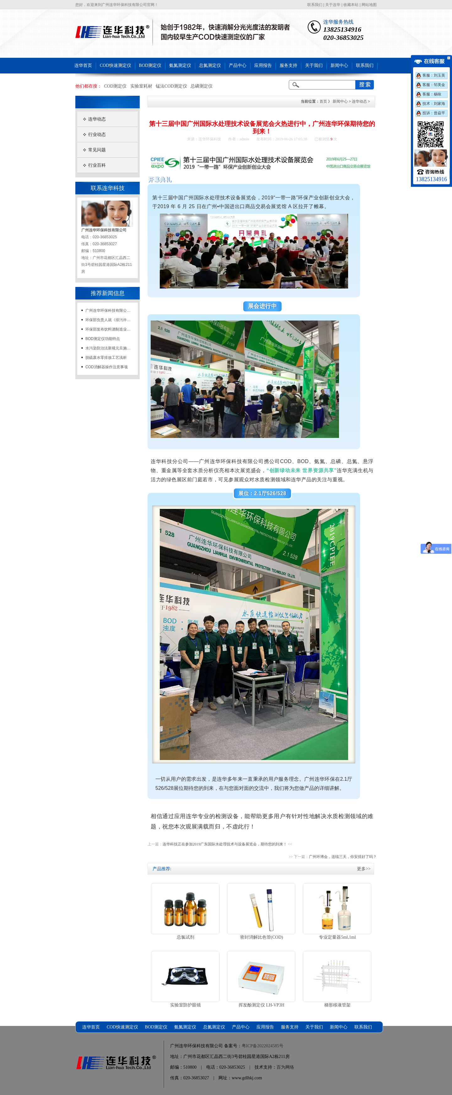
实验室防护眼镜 (185, 1005)
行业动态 (97, 134)
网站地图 (369, 5)
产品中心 (237, 65)
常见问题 (97, 150)
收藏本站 (350, 5)
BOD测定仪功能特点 (102, 339)
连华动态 (97, 119)
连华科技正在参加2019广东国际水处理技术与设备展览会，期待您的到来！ (225, 844)
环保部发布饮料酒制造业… (108, 329)
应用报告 (263, 65)
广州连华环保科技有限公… (108, 310)
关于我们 (314, 65)
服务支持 (288, 65)
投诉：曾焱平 (433, 113)
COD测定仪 (115, 86)
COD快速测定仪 (115, 65)
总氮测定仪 (210, 65)
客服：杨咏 (431, 94)
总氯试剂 (185, 937)
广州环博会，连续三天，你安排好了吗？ (343, 857)
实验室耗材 (141, 86)
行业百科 (97, 165)
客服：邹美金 (433, 85)
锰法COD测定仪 (171, 86)
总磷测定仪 (202, 86)
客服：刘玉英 (433, 75)
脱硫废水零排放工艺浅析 (106, 357)
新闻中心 (339, 65)
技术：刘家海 (433, 103)
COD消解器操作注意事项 (106, 367)
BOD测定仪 (150, 65)
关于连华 (332, 5)
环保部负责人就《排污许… (108, 320)
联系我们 (314, 5)
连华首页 (83, 65)
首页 (323, 101)
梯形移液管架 (337, 1005)
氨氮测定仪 (180, 65)
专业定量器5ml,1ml (337, 937)
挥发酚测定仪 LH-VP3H (261, 1005)
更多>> (364, 868)
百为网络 (285, 1067)
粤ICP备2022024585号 (263, 1046)
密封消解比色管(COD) (261, 937)
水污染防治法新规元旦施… (108, 348)
